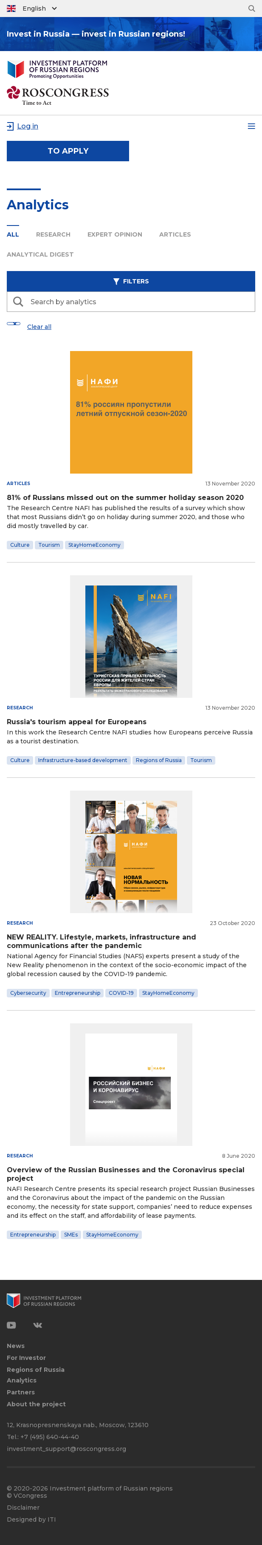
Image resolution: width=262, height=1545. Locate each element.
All (13, 234)
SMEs (71, 1234)
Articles (175, 234)
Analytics (22, 1380)
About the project (36, 1404)
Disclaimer (23, 1507)
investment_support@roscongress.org (66, 1449)
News (16, 1346)
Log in (27, 126)
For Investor (26, 1358)
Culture (20, 545)
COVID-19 (121, 993)
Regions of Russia (159, 760)
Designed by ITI (31, 1519)
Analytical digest (40, 254)
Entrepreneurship (77, 993)
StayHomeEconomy (94, 545)
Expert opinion (114, 234)
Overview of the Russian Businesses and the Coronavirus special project (126, 1174)
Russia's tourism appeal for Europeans (76, 722)
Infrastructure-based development (82, 760)
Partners (21, 1392)
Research (53, 234)
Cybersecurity (28, 993)
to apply (68, 151)
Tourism (49, 545)
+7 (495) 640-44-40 (49, 1437)
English (34, 8)
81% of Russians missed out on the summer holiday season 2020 (125, 498)
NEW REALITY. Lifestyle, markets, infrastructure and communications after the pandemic (101, 941)
